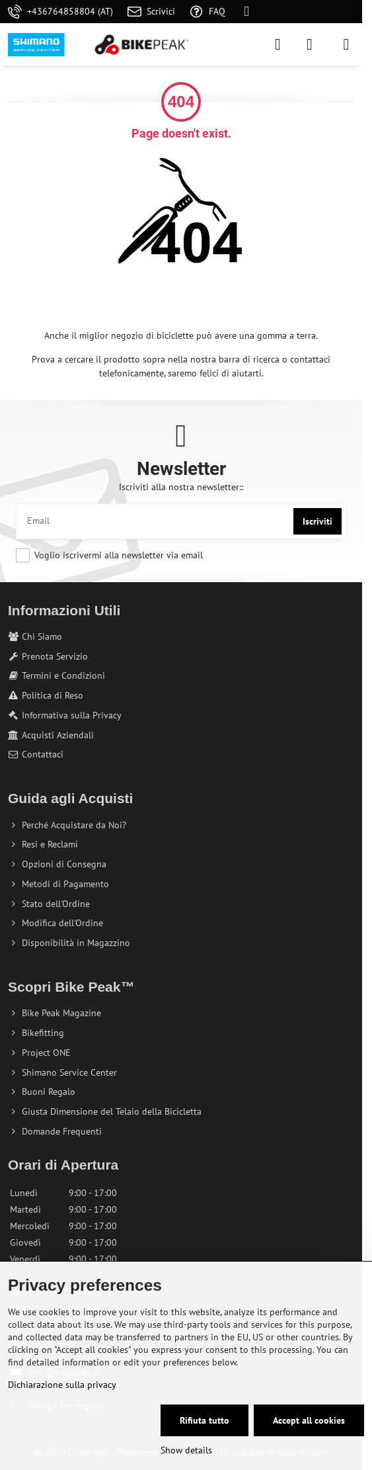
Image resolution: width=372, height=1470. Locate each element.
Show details (186, 1450)
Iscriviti (317, 521)
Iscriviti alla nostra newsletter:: (181, 487)
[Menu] (346, 44)
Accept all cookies (309, 1420)
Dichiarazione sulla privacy (62, 1385)
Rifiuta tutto (204, 1420)
